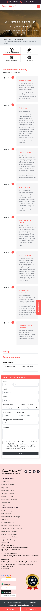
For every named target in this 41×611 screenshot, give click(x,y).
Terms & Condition (7, 493)
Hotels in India (6, 514)
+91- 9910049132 (28, 2)
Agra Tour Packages (16, 39)
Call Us (10, 609)
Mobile (5, 389)
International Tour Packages (10, 517)
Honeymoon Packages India (10, 525)
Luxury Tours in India (8, 522)
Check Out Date (27, 405)
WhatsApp (31, 609)
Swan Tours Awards (7, 485)
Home (5, 39)
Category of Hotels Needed (13, 420)
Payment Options (7, 496)
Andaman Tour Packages (9, 537)
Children (20, 412)
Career (3, 505)
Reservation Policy (7, 490)
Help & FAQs (5, 488)
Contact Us (5, 482)
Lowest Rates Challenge (9, 499)
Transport (4, 520)
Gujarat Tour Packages (9, 540)
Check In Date (7, 405)
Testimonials (5, 502)
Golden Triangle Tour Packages (11, 528)
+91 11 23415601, (14, 2)
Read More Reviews (9, 580)
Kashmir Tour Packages (9, 531)
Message (6, 427)
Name (5, 381)
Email (5, 397)
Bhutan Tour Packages (9, 534)
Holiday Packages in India (9, 511)
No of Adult (7, 412)
